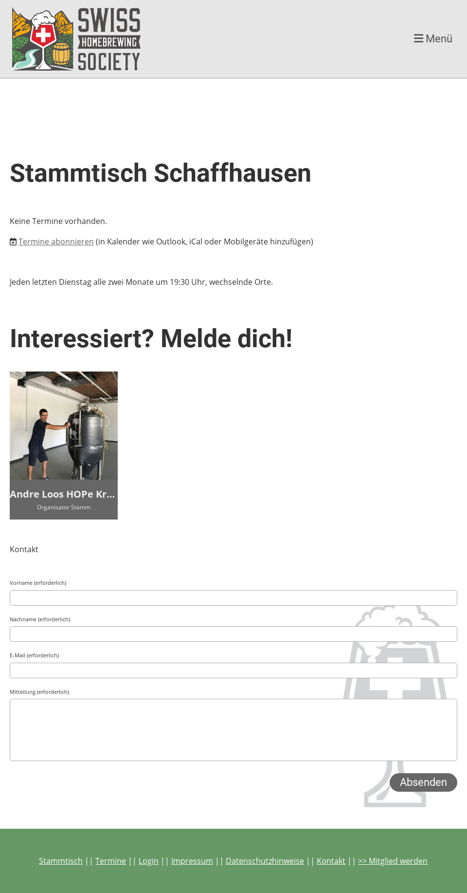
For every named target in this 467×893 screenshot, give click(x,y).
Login (149, 861)
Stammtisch (61, 861)
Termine (110, 861)
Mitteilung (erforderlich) (39, 691)
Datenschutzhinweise (265, 861)
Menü (433, 39)
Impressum (192, 861)
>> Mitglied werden (393, 861)
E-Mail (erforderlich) (34, 655)
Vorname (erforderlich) (38, 582)
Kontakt (331, 861)
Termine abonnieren (56, 241)
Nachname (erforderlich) (40, 619)
